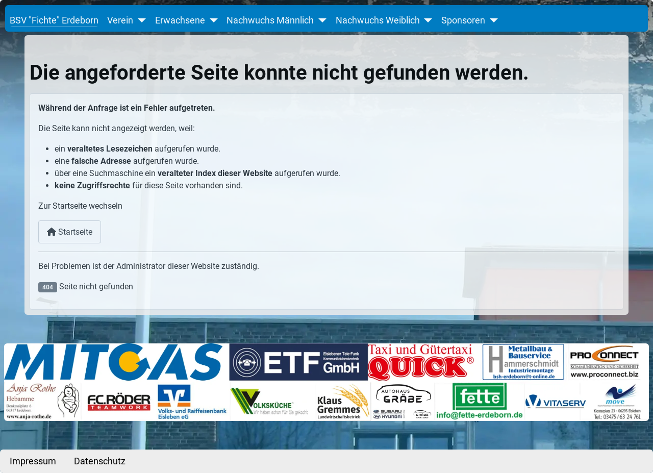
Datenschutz (99, 461)
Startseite (69, 232)
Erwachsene (180, 20)
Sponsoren (463, 20)
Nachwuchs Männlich (270, 20)
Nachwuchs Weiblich (378, 20)
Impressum (33, 461)
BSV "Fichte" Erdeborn (54, 20)
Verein (120, 20)
